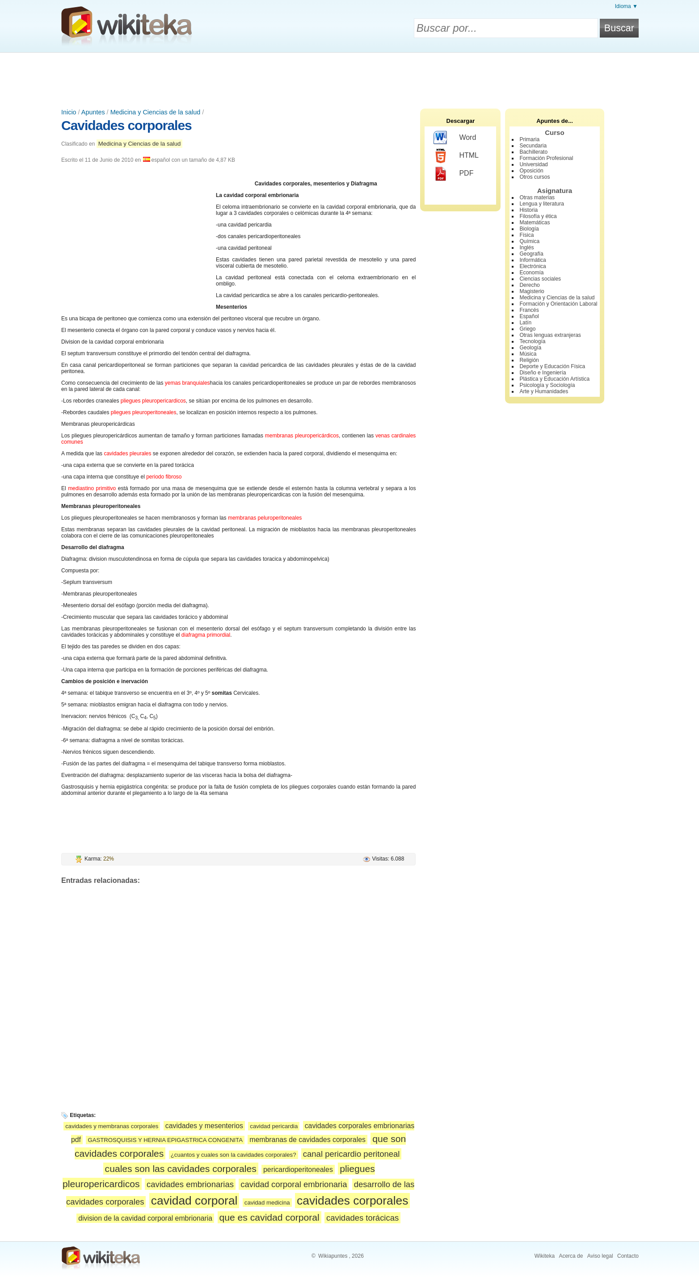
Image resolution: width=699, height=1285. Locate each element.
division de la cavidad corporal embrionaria (145, 1218)
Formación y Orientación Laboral (558, 304)
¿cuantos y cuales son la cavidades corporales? (233, 1154)
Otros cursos (534, 177)
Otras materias (537, 197)
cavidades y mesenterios (204, 1126)
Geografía (531, 254)
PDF (453, 174)
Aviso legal (600, 1256)
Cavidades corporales (126, 125)
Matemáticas (534, 222)
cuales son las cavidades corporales (181, 1168)
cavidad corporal (194, 1200)
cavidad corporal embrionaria (293, 1184)
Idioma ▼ (626, 6)
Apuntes (93, 112)
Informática (532, 260)
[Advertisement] (349, 77)
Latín (525, 322)
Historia (528, 210)
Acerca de (571, 1256)
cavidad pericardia (274, 1126)
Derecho (529, 285)
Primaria (529, 139)
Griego (527, 329)
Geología (530, 347)
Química (529, 241)
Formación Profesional (546, 158)
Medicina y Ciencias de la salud (155, 112)
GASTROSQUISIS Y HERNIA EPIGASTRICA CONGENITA (165, 1140)
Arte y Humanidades (543, 391)
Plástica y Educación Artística (554, 379)
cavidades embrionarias (190, 1184)
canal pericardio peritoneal (351, 1154)
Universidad (533, 164)
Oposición (531, 171)
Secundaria (533, 146)
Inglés (526, 247)
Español (529, 316)
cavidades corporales (352, 1200)
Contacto (628, 1256)
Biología (529, 229)
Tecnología (532, 341)
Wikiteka (545, 1256)
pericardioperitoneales (298, 1169)
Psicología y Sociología (547, 385)
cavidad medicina (267, 1202)
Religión (529, 360)
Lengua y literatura (541, 204)
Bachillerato (533, 152)
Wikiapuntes (332, 1256)
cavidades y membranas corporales (111, 1126)
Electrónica (532, 266)
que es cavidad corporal (269, 1217)
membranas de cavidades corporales (307, 1139)
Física (526, 235)
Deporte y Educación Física (552, 366)
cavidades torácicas (362, 1217)
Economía (531, 272)
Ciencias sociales (540, 279)
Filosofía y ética (537, 216)
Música (527, 354)
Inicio (68, 112)
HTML (456, 156)
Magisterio (531, 291)
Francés (529, 310)
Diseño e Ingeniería (542, 373)
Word (455, 138)
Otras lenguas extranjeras (550, 335)
